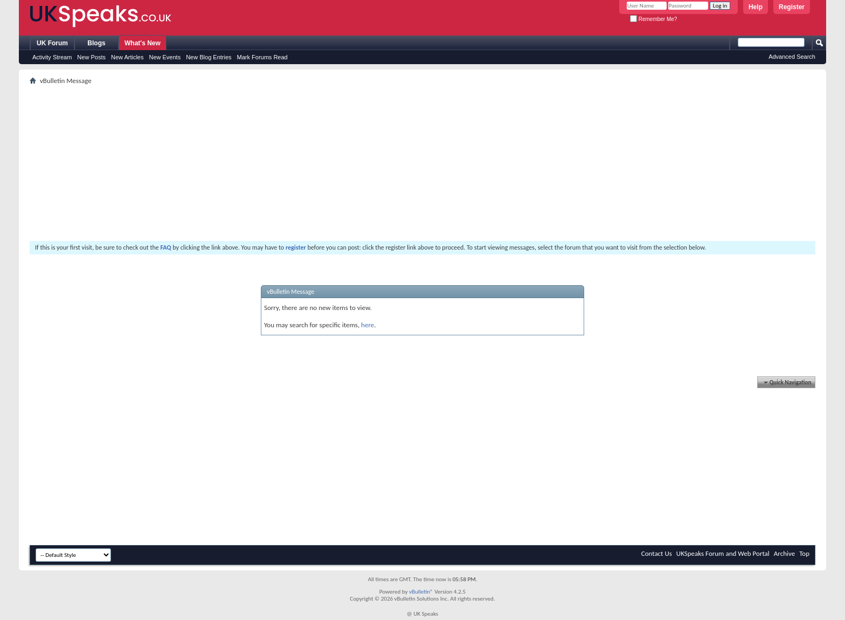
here (367, 325)
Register (792, 7)
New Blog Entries (208, 57)
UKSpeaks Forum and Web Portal (723, 553)
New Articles (127, 57)
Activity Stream (52, 57)
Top (804, 553)
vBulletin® (421, 591)
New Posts (91, 57)
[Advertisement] (353, 162)
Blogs (96, 43)
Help (756, 7)
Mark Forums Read (262, 57)
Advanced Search (791, 56)
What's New (142, 43)
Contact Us (656, 553)
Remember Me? (653, 19)
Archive (784, 553)
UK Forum (52, 43)
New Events (165, 57)
